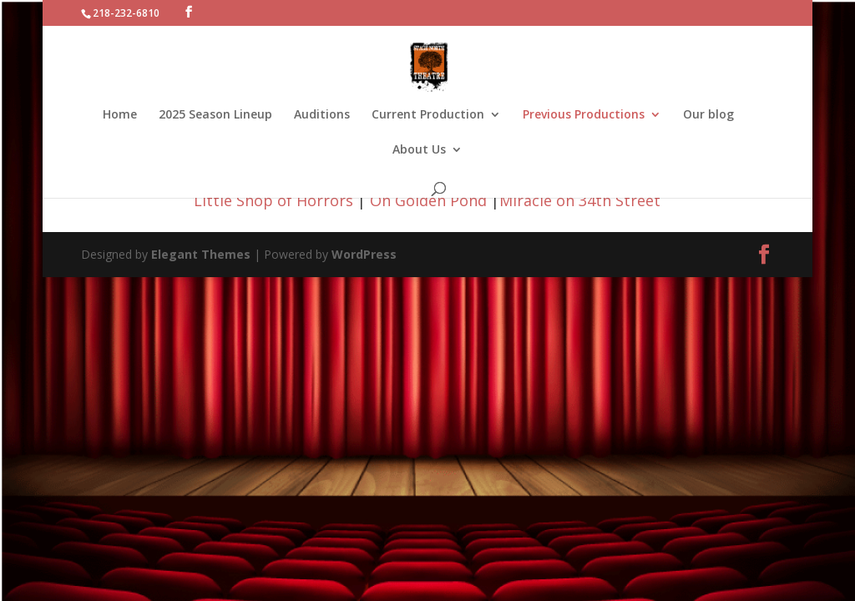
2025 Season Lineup (215, 115)
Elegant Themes (200, 254)
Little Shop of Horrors (273, 200)
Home (120, 115)
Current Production (428, 115)
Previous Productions (584, 115)
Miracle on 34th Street (579, 200)
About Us (419, 150)
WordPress (364, 254)
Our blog (708, 115)
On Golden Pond (428, 200)
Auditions (322, 115)
